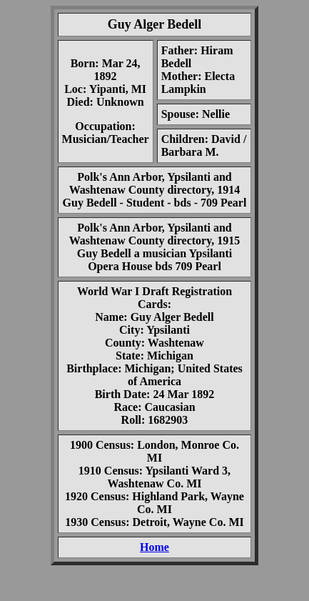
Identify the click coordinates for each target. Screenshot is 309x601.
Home (154, 547)
